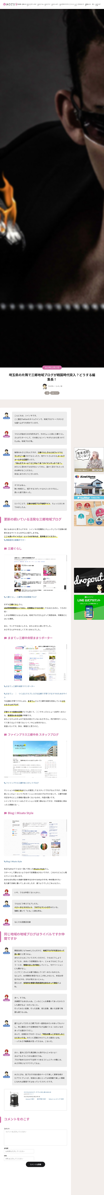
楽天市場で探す (41, 1099)
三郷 (47, 393)
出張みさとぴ (88, 4)
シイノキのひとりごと (79, 4)
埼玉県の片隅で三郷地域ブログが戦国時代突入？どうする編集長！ (52, 377)
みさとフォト (41, 4)
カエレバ (31, 1094)
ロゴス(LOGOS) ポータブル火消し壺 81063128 (37, 1092)
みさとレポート (55, 4)
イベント (71, 4)
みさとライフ (47, 4)
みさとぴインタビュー (31, 4)
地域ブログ (54, 393)
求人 (93, 4)
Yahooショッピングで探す (56, 1099)
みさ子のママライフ (64, 4)
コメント (7, 1129)
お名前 (6, 1148)
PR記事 (19, 4)
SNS (5, 1156)
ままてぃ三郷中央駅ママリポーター (20, 686)
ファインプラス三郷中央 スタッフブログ (22, 783)
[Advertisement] (19, 426)
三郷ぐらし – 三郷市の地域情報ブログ (21, 597)
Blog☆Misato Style (14, 861)
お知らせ (24, 4)
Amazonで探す (30, 1099)
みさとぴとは (98, 4)
